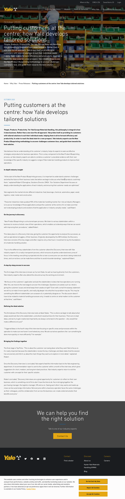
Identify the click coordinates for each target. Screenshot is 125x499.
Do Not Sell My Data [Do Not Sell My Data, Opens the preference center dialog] (93, 482)
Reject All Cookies (93, 488)
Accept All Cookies (93, 495)
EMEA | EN (96, 2)
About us (87, 461)
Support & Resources (112, 9)
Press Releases (24, 83)
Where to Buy (84, 2)
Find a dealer (69, 461)
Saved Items (108, 2)
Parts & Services (81, 9)
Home (6, 83)
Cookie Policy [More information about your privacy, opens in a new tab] (31, 490)
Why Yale (95, 9)
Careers (107, 461)
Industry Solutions (52, 9)
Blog (85, 471)
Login (119, 2)
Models (67, 9)
